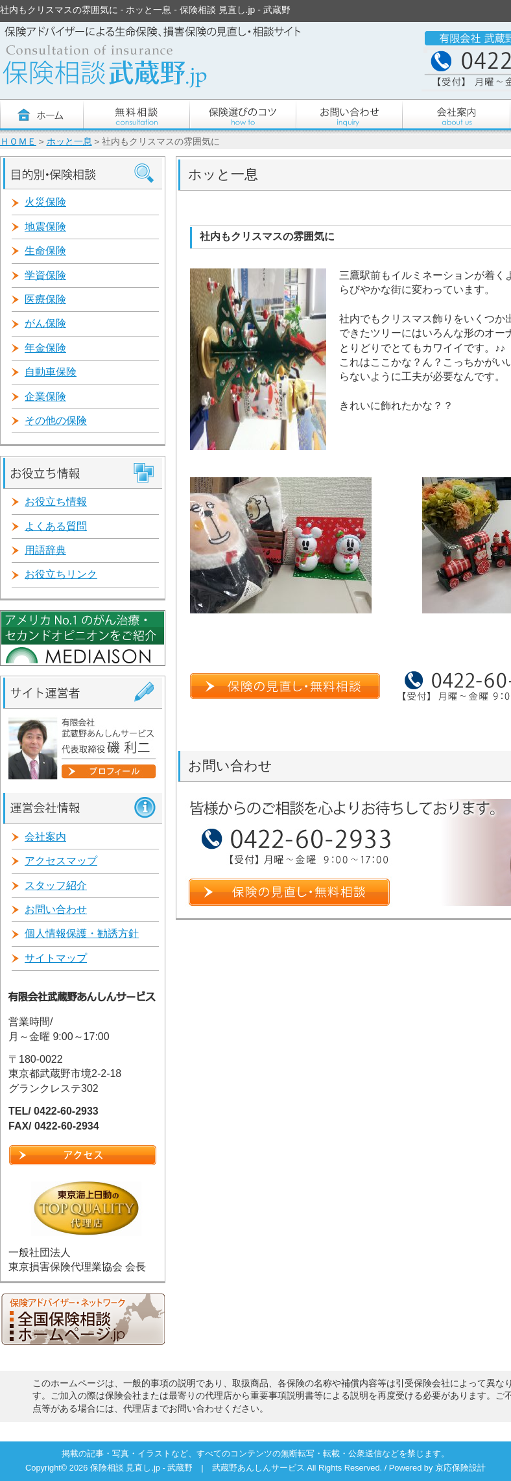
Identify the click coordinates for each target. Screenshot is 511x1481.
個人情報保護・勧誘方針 (82, 933)
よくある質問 (56, 526)
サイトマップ (56, 958)
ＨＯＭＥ (18, 142)
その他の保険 (56, 420)
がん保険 (45, 323)
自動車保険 (51, 371)
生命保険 (45, 250)
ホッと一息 (69, 142)
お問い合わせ (56, 909)
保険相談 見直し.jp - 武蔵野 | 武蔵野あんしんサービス (198, 1468)
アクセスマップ (61, 860)
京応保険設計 (460, 1468)
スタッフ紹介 (56, 885)
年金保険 (45, 347)
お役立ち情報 (56, 501)
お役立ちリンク (61, 574)
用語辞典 (45, 550)
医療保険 (45, 299)
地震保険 (45, 226)
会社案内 (45, 836)
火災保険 (45, 201)
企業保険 (45, 396)
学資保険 (45, 275)
